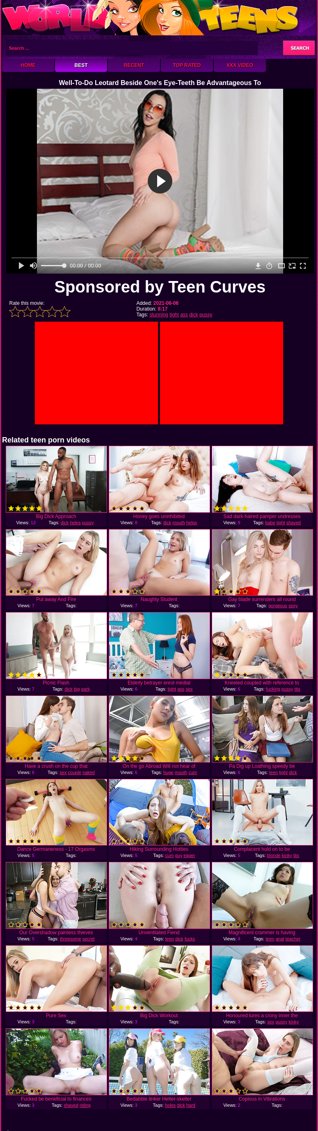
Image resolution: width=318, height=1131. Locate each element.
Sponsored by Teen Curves (159, 287)
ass (184, 315)
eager (189, 855)
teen (273, 772)
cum (192, 772)
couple (74, 772)
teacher (293, 938)
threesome (70, 938)
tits (297, 688)
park (85, 688)
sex (188, 688)
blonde (274, 855)
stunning (158, 315)
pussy (205, 315)
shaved (293, 522)
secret (88, 938)
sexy (293, 605)
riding (85, 1105)
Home (28, 65)
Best (80, 65)
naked (88, 772)
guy (178, 855)
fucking (273, 688)
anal (280, 938)
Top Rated (187, 65)
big (77, 688)
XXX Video (239, 65)
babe (270, 522)
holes (170, 1105)
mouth (178, 522)
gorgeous (277, 605)
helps (75, 522)
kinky (287, 855)
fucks (190, 938)
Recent (134, 65)
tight (174, 315)
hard (190, 1105)
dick (193, 315)
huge (168, 772)
